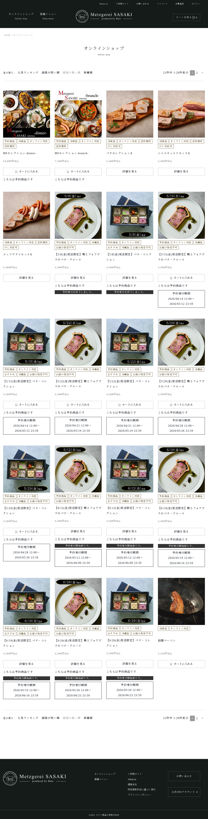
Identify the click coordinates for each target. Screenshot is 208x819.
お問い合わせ (142, 4)
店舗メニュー (101, 779)
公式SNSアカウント (183, 792)
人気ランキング (28, 72)
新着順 (88, 72)
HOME (7, 35)
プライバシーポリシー (139, 795)
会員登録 (179, 4)
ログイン (196, 4)
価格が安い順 (51, 72)
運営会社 (132, 784)
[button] (202, 73)
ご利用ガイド (122, 4)
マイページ (162, 4)
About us (104, 4)
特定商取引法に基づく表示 (142, 789)
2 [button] (197, 72)
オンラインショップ (104, 774)
